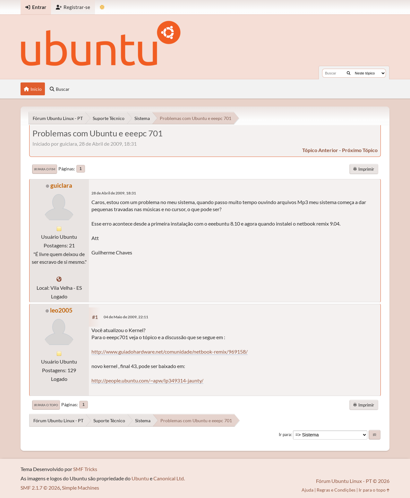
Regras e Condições (336, 490)
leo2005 (61, 310)
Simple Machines (80, 488)
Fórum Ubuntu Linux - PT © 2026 (352, 481)
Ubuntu (140, 478)
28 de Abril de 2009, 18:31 (113, 193)
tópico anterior (320, 150)
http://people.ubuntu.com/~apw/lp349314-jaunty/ (147, 380)
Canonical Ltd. (169, 478)
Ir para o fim (44, 169)
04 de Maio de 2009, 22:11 (126, 317)
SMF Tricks (85, 469)
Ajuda (307, 490)
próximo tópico (360, 150)
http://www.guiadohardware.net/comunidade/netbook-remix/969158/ (169, 351)
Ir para (285, 434)
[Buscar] (349, 73)
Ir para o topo (46, 405)
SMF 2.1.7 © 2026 (40, 488)
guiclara (61, 185)
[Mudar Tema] (102, 7)
